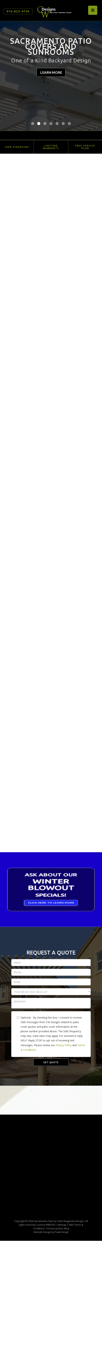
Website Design (42, 1232)
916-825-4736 (18, 11)
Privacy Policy (64, 1045)
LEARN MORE (51, 72)
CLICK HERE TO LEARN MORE (51, 906)
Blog (66, 1228)
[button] (92, 10)
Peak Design (61, 1232)
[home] (53, 10)
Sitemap (61, 1224)
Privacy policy (54, 1228)
